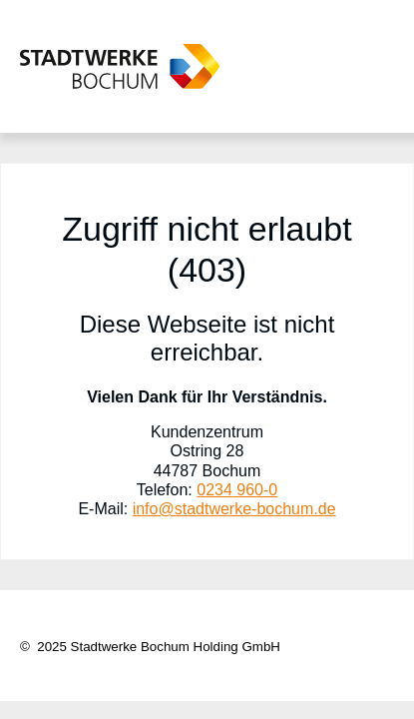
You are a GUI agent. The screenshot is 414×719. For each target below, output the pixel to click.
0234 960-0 (237, 489)
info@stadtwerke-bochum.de (234, 508)
